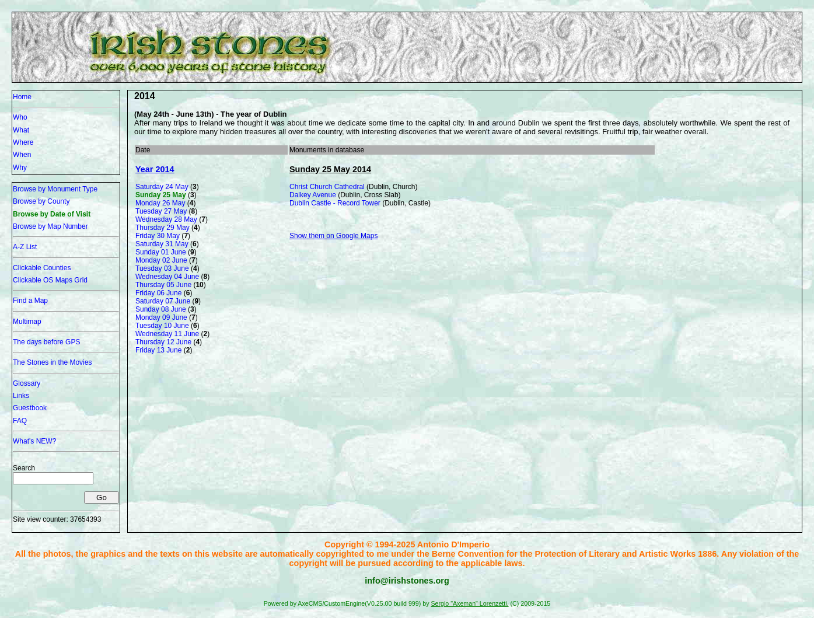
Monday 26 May (160, 203)
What (21, 130)
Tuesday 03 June (162, 268)
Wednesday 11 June (167, 334)
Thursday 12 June (163, 342)
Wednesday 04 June (167, 277)
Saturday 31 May (161, 244)
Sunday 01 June (160, 252)
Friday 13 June (158, 350)
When (22, 155)
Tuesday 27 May (161, 211)
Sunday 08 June (160, 309)
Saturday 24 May (161, 187)
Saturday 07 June (162, 301)
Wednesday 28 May (166, 219)
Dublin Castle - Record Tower (334, 203)
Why (20, 167)
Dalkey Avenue (312, 195)
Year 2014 (154, 169)
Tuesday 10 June (162, 326)
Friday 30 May (157, 236)
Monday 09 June (161, 317)
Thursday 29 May (162, 228)
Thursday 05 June (163, 285)
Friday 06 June (158, 293)
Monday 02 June (161, 260)
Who (20, 117)
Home (22, 97)
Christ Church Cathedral (327, 187)
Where (23, 142)
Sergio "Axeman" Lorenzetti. (469, 603)
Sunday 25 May (160, 195)
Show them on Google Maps (333, 236)
